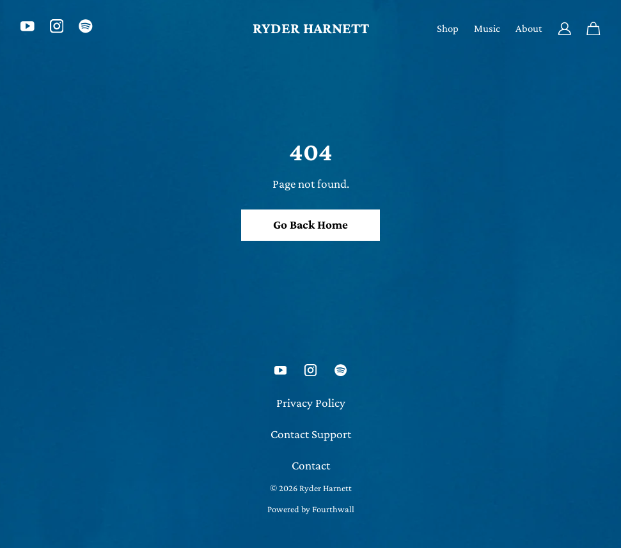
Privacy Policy (310, 402)
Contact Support (311, 434)
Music (487, 28)
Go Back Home (310, 224)
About (528, 28)
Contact (311, 465)
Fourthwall (333, 509)
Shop (448, 28)
